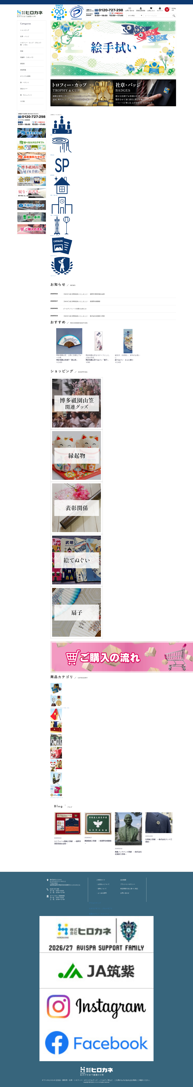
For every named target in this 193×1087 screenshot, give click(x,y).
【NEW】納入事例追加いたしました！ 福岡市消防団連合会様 (84, 294)
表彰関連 (23, 70)
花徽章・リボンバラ (26, 57)
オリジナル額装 (25, 76)
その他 (22, 101)
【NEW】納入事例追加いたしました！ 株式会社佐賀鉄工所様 (84, 316)
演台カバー (24, 89)
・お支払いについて (102, 884)
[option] (113, 48)
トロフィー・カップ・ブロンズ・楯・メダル (31, 44)
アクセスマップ (95, 903)
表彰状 (22, 63)
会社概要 (123, 880)
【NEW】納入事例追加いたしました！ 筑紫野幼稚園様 (81, 301)
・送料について (101, 888)
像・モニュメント (26, 95)
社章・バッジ (24, 36)
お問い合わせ (124, 893)
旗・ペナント (24, 82)
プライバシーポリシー (127, 884)
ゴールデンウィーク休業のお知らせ (74, 309)
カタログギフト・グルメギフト (100, 908)
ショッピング (24, 30)
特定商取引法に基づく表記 (129, 888)
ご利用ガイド (100, 880)
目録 (21, 51)
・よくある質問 (101, 893)
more (169, 807)
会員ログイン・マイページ (99, 914)
